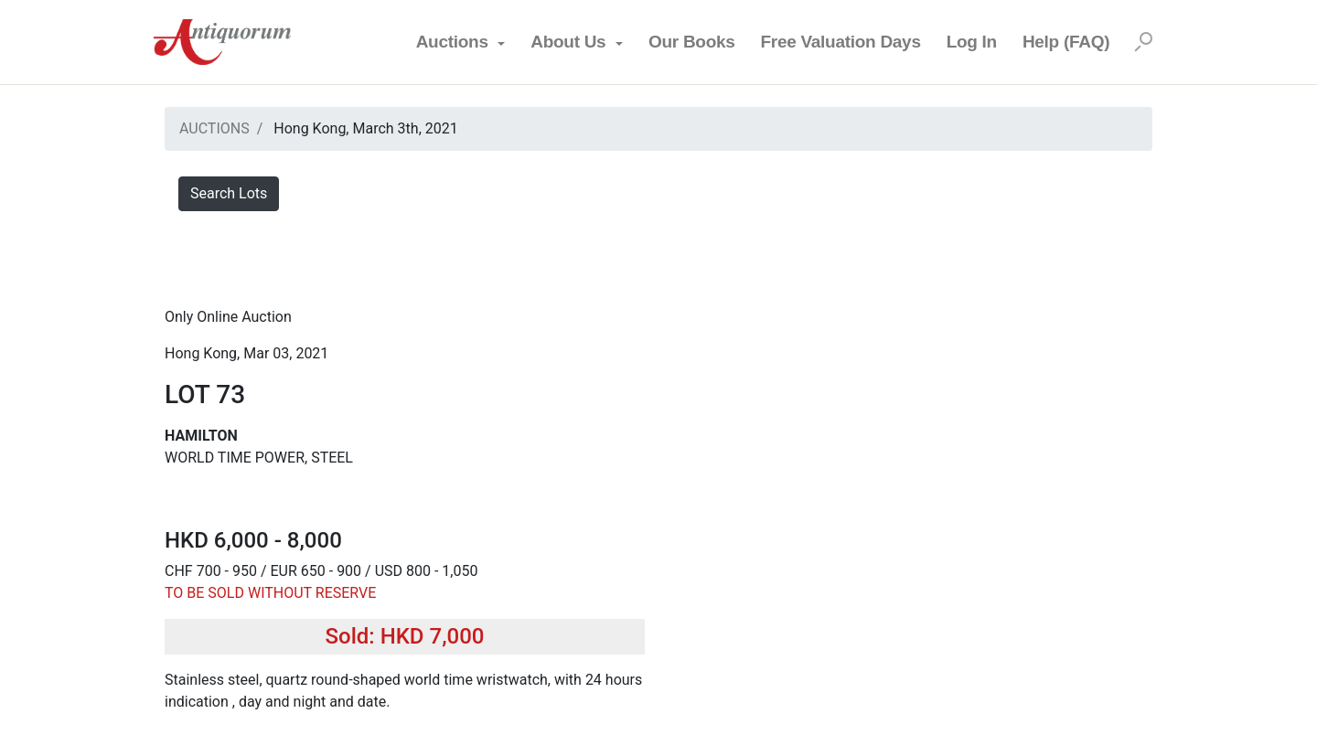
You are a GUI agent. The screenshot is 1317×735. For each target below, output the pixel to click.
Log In (972, 41)
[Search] (1143, 42)
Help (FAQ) (1066, 41)
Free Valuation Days (841, 41)
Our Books (691, 41)
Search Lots (228, 193)
